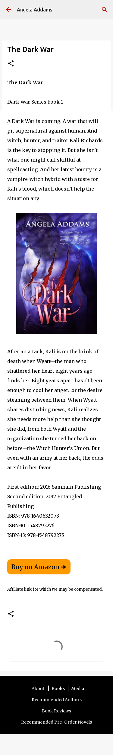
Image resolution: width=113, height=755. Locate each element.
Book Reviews (56, 711)
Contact (51, 737)
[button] (10, 64)
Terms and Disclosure (21, 737)
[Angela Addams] (8, 10)
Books (58, 688)
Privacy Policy (74, 737)
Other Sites (101, 737)
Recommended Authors (57, 699)
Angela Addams (34, 9)
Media (77, 688)
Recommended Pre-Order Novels (56, 722)
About (38, 688)
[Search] (104, 9)
